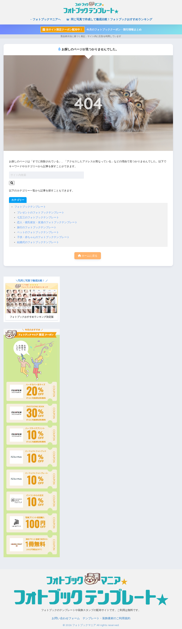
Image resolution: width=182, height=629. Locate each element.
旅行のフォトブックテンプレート (36, 227)
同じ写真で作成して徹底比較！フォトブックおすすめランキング (109, 19)
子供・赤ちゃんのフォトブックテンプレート (43, 237)
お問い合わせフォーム (66, 618)
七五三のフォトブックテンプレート (38, 217)
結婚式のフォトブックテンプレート (38, 242)
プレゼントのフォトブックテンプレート (40, 212)
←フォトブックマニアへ (45, 19)
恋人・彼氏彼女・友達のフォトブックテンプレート (47, 222)
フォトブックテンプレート (30, 206)
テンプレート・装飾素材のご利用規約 (106, 618)
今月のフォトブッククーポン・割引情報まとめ (91, 29)
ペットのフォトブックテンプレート (38, 232)
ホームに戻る (87, 255)
